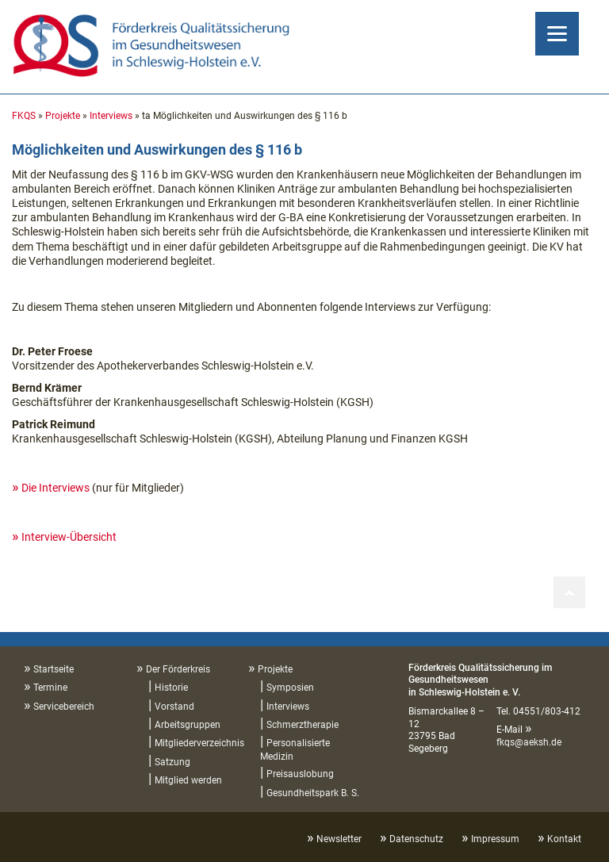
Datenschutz (416, 839)
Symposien (290, 687)
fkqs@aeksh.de (528, 742)
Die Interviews (55, 487)
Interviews (111, 115)
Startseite (53, 669)
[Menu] (557, 34)
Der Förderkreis (178, 669)
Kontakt (564, 839)
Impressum (495, 839)
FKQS (24, 115)
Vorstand (174, 706)
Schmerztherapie (302, 724)
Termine (50, 687)
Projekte (62, 115)
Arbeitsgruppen (187, 724)
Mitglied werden (188, 780)
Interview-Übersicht (69, 537)
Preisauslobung (300, 774)
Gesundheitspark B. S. (312, 793)
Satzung (172, 762)
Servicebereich (63, 706)
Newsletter (339, 839)
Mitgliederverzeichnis (199, 743)
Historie (171, 687)
